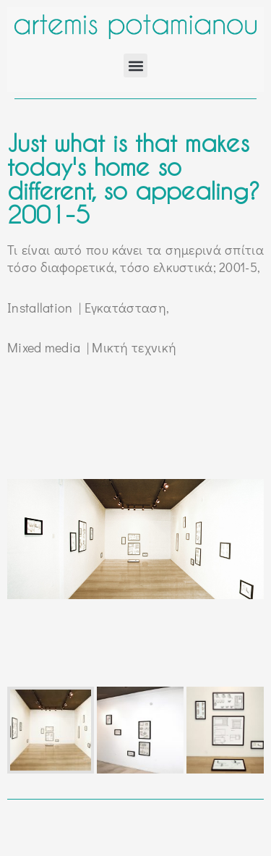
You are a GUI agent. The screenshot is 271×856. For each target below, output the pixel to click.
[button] (135, 65)
